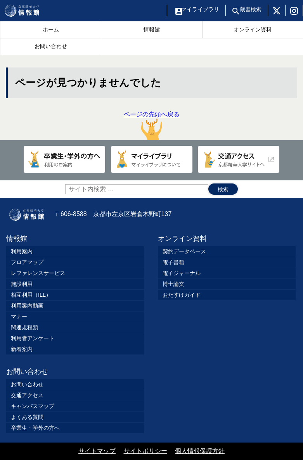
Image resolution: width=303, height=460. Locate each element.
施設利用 (22, 284)
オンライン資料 (182, 238)
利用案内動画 (27, 306)
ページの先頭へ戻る (152, 125)
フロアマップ (27, 262)
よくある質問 (27, 417)
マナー (19, 316)
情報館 (16, 238)
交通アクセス (27, 395)
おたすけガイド (182, 295)
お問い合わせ (27, 371)
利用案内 (22, 251)
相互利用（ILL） (31, 295)
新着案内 (22, 349)
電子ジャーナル (182, 273)
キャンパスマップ (32, 406)
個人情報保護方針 (200, 451)
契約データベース (184, 251)
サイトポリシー (145, 451)
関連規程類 (24, 327)
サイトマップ (97, 451)
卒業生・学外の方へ (35, 428)
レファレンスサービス (38, 273)
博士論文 (173, 284)
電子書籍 (173, 262)
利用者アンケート (32, 338)
